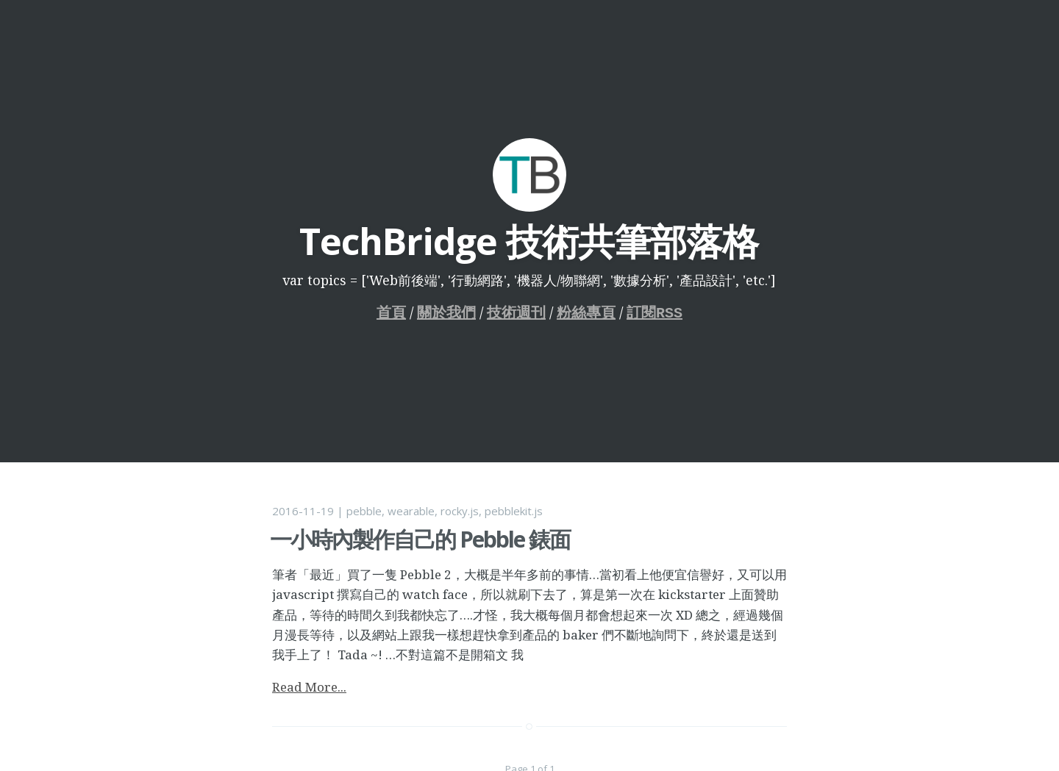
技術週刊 (516, 313)
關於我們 (446, 313)
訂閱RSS (654, 313)
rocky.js (460, 510)
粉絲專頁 (586, 313)
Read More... (309, 686)
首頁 (391, 313)
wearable (411, 510)
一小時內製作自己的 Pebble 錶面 (420, 539)
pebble (364, 510)
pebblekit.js (514, 510)
